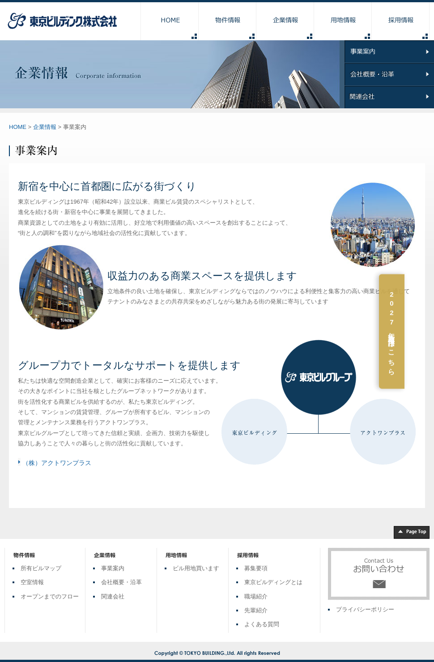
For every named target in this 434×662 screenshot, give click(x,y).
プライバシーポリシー (365, 609)
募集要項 (256, 568)
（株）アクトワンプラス (56, 462)
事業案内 (112, 568)
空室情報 (32, 582)
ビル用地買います (196, 568)
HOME (17, 127)
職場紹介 (256, 596)
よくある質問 (261, 624)
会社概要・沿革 (121, 582)
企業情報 (44, 127)
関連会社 (112, 596)
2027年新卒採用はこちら (421, 331)
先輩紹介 (256, 610)
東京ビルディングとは (273, 582)
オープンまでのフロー (50, 596)
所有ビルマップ (41, 568)
